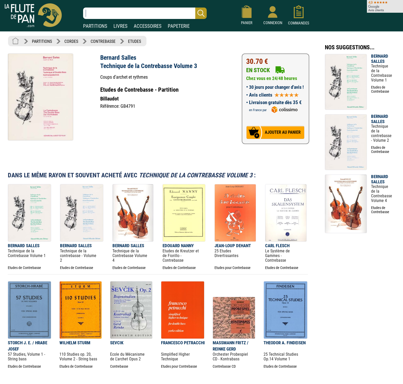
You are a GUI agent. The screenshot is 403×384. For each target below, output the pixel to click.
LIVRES (120, 26)
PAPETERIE (179, 26)
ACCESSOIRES (148, 26)
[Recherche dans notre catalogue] (145, 13)
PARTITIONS (95, 26)
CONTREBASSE (103, 41)
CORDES (71, 41)
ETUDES (134, 41)
